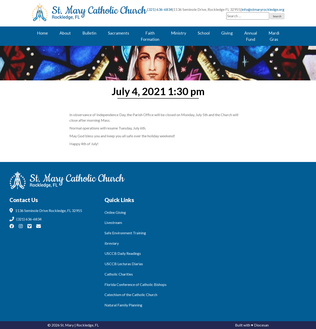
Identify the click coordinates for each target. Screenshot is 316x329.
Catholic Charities (118, 274)
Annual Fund (250, 36)
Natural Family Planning (123, 305)
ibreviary (111, 243)
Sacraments (118, 32)
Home (42, 32)
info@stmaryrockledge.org (262, 9)
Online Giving (115, 212)
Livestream (113, 222)
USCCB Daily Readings (122, 253)
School (204, 32)
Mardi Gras (273, 36)
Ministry (178, 32)
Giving (227, 32)
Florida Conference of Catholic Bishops (135, 284)
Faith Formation (150, 36)
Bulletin (89, 32)
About (65, 32)
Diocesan (261, 325)
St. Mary (67, 325)
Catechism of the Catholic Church (130, 294)
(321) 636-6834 (159, 9)
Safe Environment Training (125, 233)
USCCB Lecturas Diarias (123, 263)
